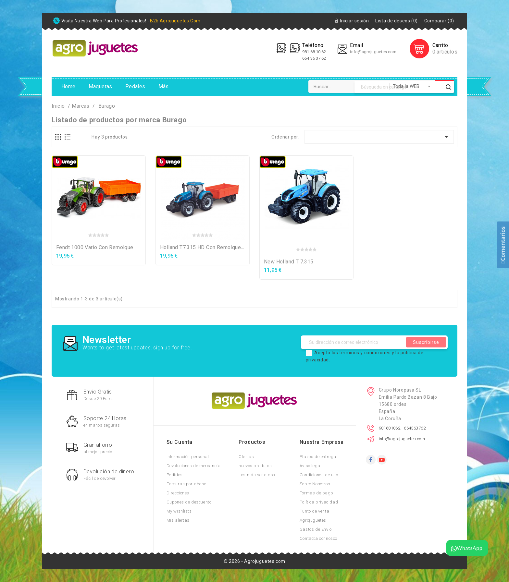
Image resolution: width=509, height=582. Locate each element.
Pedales (135, 86)
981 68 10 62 (314, 51)
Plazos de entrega (318, 456)
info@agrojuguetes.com (373, 51)
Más (163, 86)
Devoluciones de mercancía (194, 465)
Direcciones (178, 493)
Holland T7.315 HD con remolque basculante (214, 247)
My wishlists (179, 511)
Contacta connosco (318, 538)
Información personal (188, 456)
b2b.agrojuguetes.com (175, 20)
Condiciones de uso (319, 474)
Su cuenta (179, 442)
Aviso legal (311, 465)
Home (68, 86)
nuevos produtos (255, 465)
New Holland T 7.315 (289, 262)
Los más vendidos (257, 474)
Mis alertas (178, 520)
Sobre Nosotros (315, 483)
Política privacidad (319, 502)
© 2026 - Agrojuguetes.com (254, 561)
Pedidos (175, 474)
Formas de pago (316, 493)
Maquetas (100, 86)
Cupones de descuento (189, 502)
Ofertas (246, 456)
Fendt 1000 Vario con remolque (94, 247)
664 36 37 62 (314, 58)
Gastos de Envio (316, 529)
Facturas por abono (186, 483)
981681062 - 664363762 (402, 428)
